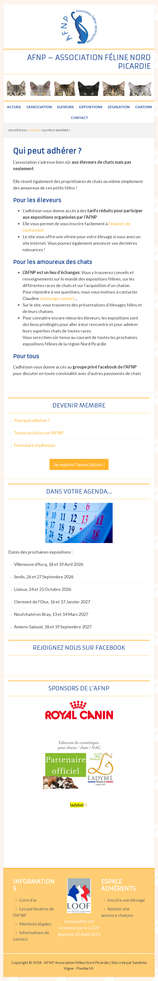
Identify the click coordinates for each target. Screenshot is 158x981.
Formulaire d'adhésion (34, 445)
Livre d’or (28, 900)
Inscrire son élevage (126, 900)
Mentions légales (35, 923)
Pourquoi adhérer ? (32, 420)
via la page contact (57, 298)
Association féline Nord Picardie (79, 27)
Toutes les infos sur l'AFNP (39, 432)
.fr (79, 804)
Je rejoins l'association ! (79, 464)
